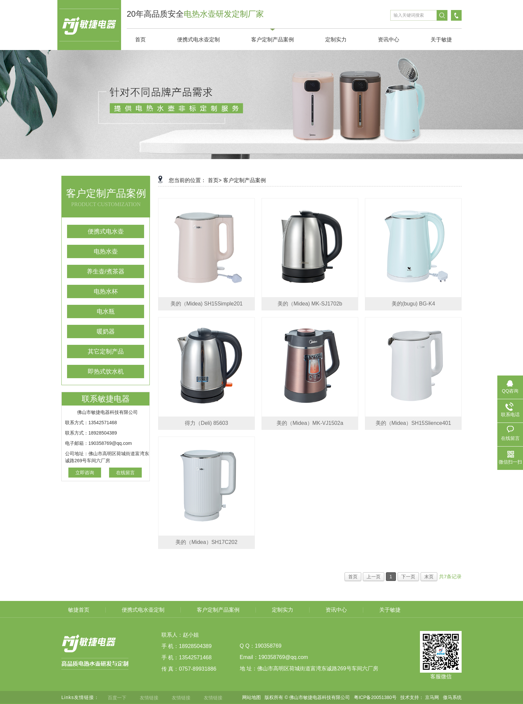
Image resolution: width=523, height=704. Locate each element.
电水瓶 (106, 311)
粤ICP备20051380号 (375, 697)
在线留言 (125, 472)
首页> (214, 180)
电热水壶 (106, 251)
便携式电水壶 (106, 231)
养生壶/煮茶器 (105, 271)
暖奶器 (106, 331)
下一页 (408, 576)
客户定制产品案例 (244, 180)
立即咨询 (84, 472)
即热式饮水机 (106, 371)
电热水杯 (106, 291)
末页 (429, 576)
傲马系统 (452, 697)
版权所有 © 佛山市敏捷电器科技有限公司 (307, 697)
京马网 (432, 697)
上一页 (374, 576)
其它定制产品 (106, 351)
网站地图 (251, 697)
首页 (353, 576)
